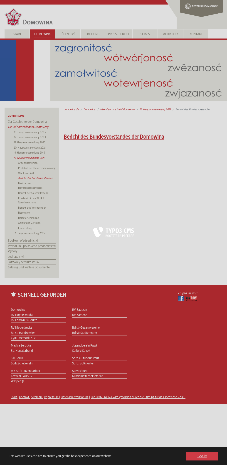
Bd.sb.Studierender (84, 333)
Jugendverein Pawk (84, 345)
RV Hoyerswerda (22, 315)
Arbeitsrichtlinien (27, 162)
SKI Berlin (17, 358)
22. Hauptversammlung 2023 (30, 137)
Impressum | (52, 397)
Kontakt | (24, 397)
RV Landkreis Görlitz (24, 320)
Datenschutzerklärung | (75, 397)
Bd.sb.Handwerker (23, 333)
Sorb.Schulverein (21, 363)
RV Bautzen (79, 309)
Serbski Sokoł (81, 350)
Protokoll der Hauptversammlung (36, 168)
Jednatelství (16, 256)
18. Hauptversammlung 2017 (29, 158)
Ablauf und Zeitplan (29, 223)
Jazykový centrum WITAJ (24, 262)
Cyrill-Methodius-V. (23, 338)
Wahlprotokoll (26, 173)
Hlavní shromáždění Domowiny (28, 127)
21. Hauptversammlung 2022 (29, 142)
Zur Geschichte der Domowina (27, 121)
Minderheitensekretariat (87, 376)
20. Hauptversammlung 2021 (30, 147)
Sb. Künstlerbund (22, 350)
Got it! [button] (202, 456)
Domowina (16, 116)
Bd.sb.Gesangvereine (86, 327)
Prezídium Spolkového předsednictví (32, 246)
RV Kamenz (79, 315)
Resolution (24, 212)
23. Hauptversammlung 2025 (30, 132)
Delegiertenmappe (28, 218)
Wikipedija (18, 381)
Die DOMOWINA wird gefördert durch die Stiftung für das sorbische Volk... (138, 397)
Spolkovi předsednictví (23, 240)
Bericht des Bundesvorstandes (35, 178)
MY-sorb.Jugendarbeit (25, 371)
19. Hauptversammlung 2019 (29, 152)
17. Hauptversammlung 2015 (29, 233)
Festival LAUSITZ (21, 376)
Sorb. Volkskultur (83, 363)
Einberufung (25, 228)
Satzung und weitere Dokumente (29, 267)
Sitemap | (37, 397)
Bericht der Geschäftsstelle (33, 193)
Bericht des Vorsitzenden (32, 207)
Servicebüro (80, 371)
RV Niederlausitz (21, 327)
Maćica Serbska (21, 345)
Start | (14, 397)
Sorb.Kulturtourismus (85, 358)
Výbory (12, 251)
